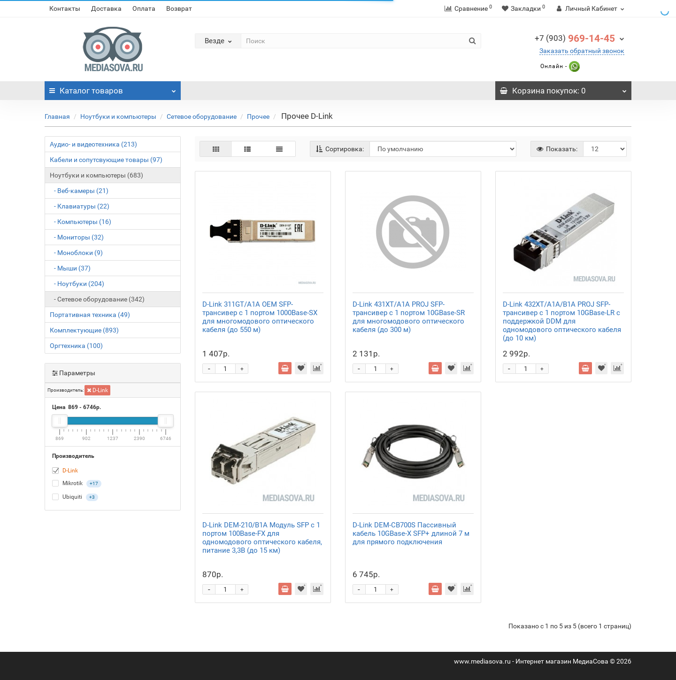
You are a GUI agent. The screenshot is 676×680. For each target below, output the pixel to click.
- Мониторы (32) (77, 237)
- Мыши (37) (70, 268)
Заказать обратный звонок (581, 50)
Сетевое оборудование (202, 116)
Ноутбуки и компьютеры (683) (96, 175)
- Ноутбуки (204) (77, 283)
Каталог (112, 88)
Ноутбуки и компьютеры (118, 116)
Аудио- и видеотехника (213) (93, 144)
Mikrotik (76, 483)
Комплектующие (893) (84, 330)
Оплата (143, 8)
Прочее (258, 116)
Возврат (179, 8)
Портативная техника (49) (90, 314)
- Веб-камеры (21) (79, 190)
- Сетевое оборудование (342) (97, 299)
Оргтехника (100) (76, 345)
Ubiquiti (75, 497)
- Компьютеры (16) (80, 221)
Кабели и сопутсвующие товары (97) (106, 159)
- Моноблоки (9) (76, 252)
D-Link (97, 390)
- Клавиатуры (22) (79, 206)
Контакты (64, 8)
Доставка (106, 8)
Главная (57, 116)
